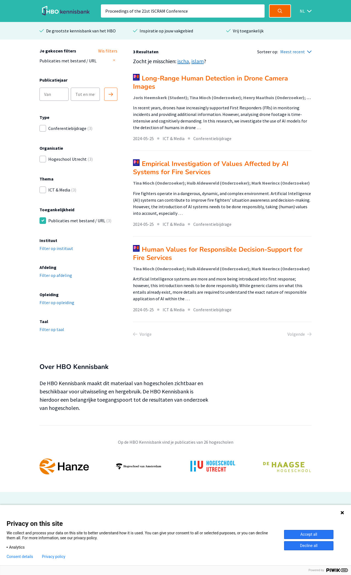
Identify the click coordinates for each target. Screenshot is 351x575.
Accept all (308, 534)
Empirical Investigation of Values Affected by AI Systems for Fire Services (210, 167)
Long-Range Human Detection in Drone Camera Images (210, 82)
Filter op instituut (56, 248)
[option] (175, 466)
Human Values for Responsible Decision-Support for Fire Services (217, 253)
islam (197, 61)
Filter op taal (51, 329)
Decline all (309, 545)
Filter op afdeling (55, 275)
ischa (183, 61)
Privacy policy (53, 556)
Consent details (20, 556)
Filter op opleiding (56, 302)
